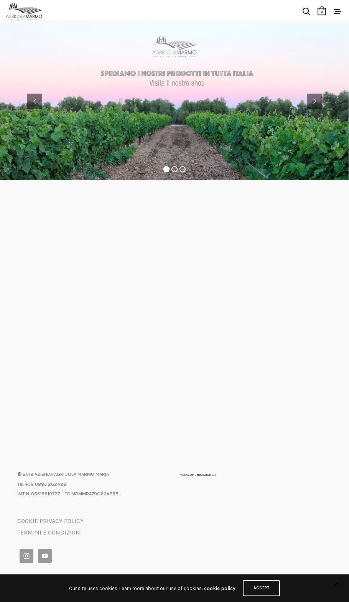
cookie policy (219, 588)
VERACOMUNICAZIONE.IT (198, 475)
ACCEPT (261, 588)
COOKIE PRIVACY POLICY (50, 520)
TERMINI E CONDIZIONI (49, 532)
